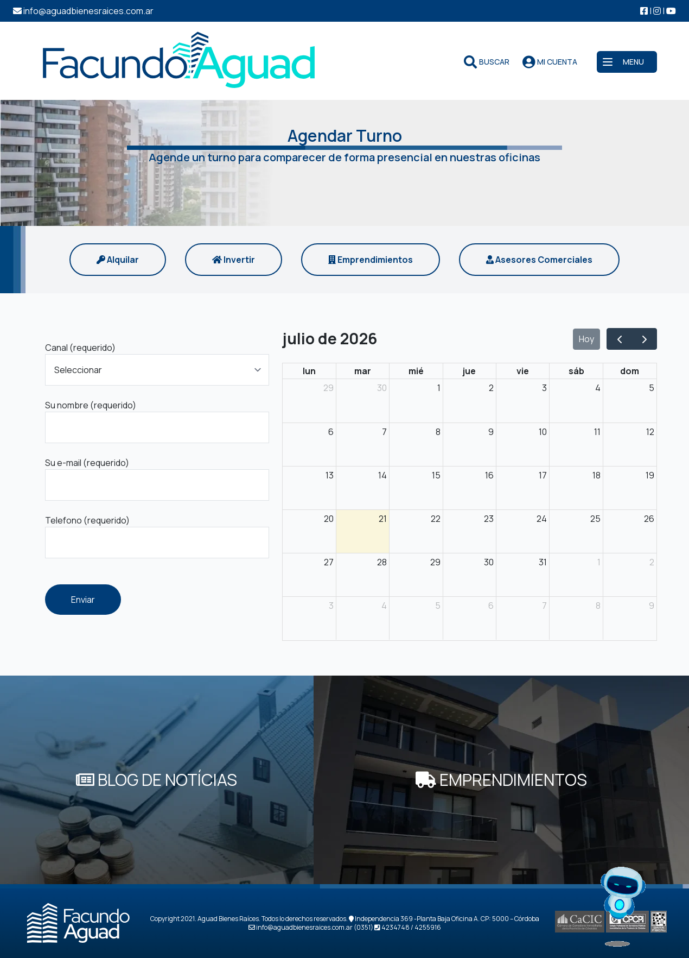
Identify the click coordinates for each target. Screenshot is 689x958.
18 (596, 475)
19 (650, 475)
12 (650, 432)
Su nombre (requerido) (90, 405)
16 (489, 475)
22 (436, 519)
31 (543, 562)
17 (543, 475)
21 (383, 519)
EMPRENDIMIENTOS (501, 779)
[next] (644, 339)
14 (382, 475)
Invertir (233, 260)
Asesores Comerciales (539, 260)
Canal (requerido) (80, 348)
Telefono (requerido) (87, 520)
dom (629, 371)
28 (382, 562)
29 (328, 388)
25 (595, 519)
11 (597, 432)
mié (416, 371)
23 (489, 519)
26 (649, 519)
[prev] (619, 339)
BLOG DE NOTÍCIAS (156, 779)
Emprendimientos (370, 260)
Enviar (83, 600)
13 (330, 475)
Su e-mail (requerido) (87, 463)
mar (362, 371)
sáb (576, 371)
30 (382, 388)
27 (329, 562)
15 (436, 475)
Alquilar (118, 260)
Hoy (586, 339)
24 (542, 519)
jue (469, 371)
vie (522, 371)
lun (309, 371)
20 (329, 519)
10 (543, 432)
